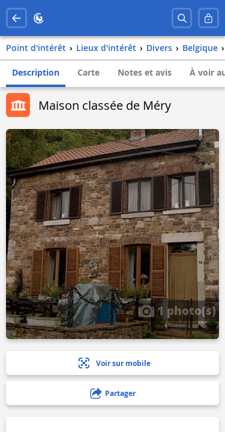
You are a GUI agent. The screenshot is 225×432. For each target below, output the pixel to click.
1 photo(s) (177, 310)
